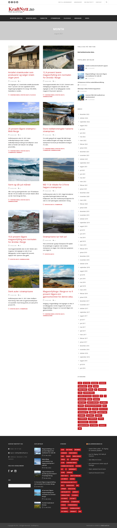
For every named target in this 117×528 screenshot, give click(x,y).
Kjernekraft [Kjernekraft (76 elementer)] (82, 399)
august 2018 (83, 271)
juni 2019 (82, 234)
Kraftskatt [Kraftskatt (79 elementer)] (82, 402)
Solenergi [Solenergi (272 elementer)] (81, 415)
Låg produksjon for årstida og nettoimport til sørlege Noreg (49, 473)
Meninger (77, 18)
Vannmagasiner (47, 96)
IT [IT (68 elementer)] (105, 396)
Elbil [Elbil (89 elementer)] (90, 386)
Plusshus (67, 18)
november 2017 (84, 305)
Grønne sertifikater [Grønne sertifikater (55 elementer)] (85, 396)
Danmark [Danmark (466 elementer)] (102, 383)
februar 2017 (84, 338)
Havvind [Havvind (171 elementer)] (95, 396)
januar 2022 (83, 148)
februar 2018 (84, 293)
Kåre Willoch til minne (95, 460)
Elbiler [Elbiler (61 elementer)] (96, 386)
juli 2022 (82, 129)
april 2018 (83, 286)
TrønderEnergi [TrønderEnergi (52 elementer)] (83, 422)
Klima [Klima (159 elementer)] (89, 399)
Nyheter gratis (25, 95)
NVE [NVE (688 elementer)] (89, 409)
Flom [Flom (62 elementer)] (80, 392)
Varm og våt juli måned (19, 184)
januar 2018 (83, 297)
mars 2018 (83, 290)
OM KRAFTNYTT (89, 2)
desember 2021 (84, 152)
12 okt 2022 (47, 499)
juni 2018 (82, 278)
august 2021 (83, 166)
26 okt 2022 (47, 478)
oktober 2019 (84, 219)
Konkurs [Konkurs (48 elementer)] (96, 399)
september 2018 (85, 267)
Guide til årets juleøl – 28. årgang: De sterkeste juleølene (98, 449)
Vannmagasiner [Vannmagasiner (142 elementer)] (83, 425)
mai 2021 (82, 178)
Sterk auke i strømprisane (20, 291)
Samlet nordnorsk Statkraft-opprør (96, 66)
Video (87, 18)
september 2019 (85, 222)
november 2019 (84, 215)
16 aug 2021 (48, 240)
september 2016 (85, 357)
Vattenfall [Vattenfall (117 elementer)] (93, 425)
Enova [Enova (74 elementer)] (91, 389)
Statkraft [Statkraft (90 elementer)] (90, 415)
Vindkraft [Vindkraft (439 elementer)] (102, 425)
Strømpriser (55, 18)
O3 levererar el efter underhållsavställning (91, 82)
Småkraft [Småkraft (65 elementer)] (93, 412)
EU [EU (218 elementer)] (95, 389)
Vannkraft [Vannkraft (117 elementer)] (93, 422)
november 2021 (84, 155)
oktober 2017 (84, 308)
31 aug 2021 (13, 81)
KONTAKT (99, 2)
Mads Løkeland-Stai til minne (97, 469)
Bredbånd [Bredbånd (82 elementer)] (94, 383)
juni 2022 (82, 133)
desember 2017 (84, 301)
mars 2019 (83, 245)
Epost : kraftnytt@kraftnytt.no (19, 453)
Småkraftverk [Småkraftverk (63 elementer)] (102, 412)
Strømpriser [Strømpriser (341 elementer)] (92, 418)
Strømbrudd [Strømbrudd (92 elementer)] (82, 418)
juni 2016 (82, 368)
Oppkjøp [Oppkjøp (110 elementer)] (95, 409)
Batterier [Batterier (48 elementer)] (86, 383)
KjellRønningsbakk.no (95, 444)
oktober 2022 (84, 118)
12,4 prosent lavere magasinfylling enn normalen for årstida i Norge (57, 75)
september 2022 (85, 122)
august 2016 (83, 361)
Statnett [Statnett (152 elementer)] (98, 415)
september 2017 (85, 312)
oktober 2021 (84, 159)
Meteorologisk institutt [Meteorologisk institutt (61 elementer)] (93, 405)
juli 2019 (82, 230)
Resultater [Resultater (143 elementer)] (103, 409)
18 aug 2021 (48, 191)
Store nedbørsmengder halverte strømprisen (58, 130)
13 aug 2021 (13, 295)
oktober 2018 (84, 264)
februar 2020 (84, 204)
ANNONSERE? (78, 2)
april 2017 (83, 331)
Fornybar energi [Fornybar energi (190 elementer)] (89, 392)
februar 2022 (84, 144)
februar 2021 (84, 185)
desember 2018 (84, 256)
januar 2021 (83, 189)
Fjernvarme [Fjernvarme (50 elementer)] (102, 389)
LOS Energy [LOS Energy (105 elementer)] (103, 402)
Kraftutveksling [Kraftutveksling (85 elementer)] (93, 402)
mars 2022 (83, 140)
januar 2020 (83, 208)
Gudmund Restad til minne (96, 473)
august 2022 (83, 125)
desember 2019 (84, 211)
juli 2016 (82, 364)
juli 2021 (82, 170)
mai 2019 (82, 237)
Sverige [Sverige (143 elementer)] (101, 418)
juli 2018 (82, 275)
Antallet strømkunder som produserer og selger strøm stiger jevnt (21, 75)
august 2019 (83, 226)
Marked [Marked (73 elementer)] (81, 405)
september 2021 (85, 163)
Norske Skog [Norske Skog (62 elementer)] (82, 409)
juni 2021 (82, 174)
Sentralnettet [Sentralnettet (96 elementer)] (83, 412)
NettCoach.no (105, 525)
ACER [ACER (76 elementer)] (80, 383)
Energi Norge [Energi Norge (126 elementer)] (82, 389)
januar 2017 (83, 342)
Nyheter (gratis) (16, 18)
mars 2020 (83, 200)
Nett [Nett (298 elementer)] (104, 405)
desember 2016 (84, 346)
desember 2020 (84, 193)
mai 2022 (82, 137)
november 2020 (84, 196)
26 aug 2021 (48, 81)
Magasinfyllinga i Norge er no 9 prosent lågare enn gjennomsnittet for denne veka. (58, 294)
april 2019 (83, 241)
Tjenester (43, 18)
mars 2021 (83, 181)
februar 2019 (84, 249)
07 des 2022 (47, 455)
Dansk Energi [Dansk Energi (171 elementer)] (82, 386)
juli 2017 (82, 319)
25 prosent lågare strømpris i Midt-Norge (22, 130)
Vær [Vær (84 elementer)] (80, 428)
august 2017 (83, 316)
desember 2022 (84, 114)
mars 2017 (83, 334)
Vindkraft (19, 152)
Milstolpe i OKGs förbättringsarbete (89, 89)
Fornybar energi (15, 95)
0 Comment (90, 68)
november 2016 (84, 349)
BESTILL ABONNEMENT (65, 2)
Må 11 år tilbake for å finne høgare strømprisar (56, 186)
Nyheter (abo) (31, 18)
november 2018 (84, 260)
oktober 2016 (84, 353)
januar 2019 (83, 252)
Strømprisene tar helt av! (55, 236)
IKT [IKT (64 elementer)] (101, 396)
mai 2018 (82, 282)
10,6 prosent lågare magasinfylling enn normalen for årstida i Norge (22, 239)
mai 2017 (82, 327)
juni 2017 (82, 323)
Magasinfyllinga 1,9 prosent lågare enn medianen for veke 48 (48, 451)
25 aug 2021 (48, 135)
